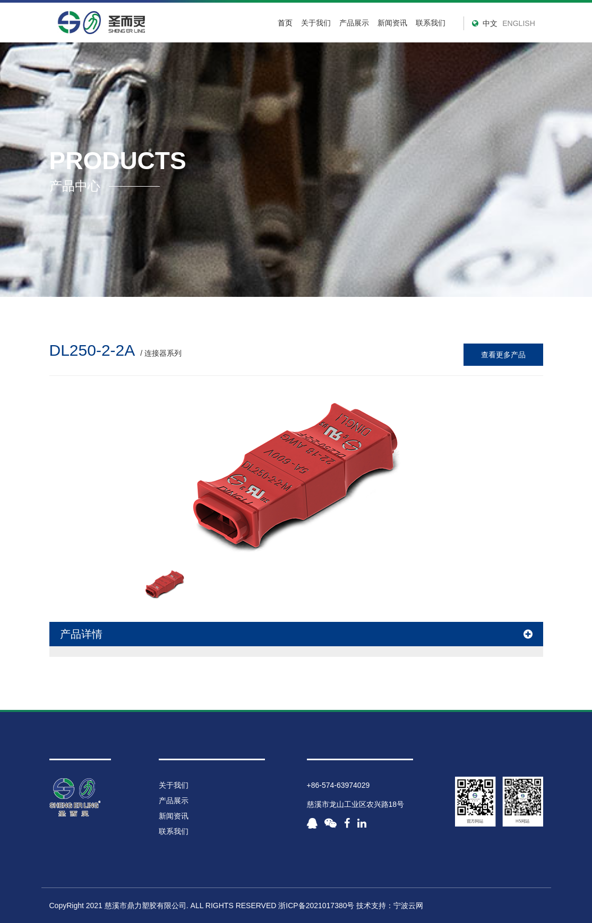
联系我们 (430, 23)
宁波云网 (408, 905)
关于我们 (316, 23)
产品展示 (173, 800)
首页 (285, 23)
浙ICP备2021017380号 (316, 905)
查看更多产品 (503, 354)
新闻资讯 (392, 23)
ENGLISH (518, 23)
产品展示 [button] (354, 23)
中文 (490, 23)
